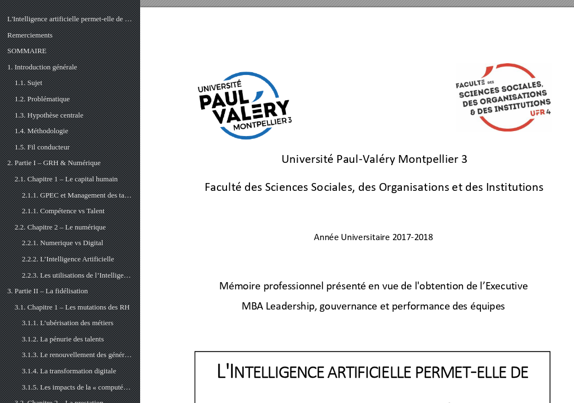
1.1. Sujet (28, 82)
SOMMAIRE (27, 50)
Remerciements (30, 35)
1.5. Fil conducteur (42, 147)
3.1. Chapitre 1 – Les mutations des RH (72, 307)
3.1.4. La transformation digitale (69, 371)
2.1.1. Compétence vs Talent (63, 211)
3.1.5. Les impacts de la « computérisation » (77, 387)
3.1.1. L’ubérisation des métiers (67, 322)
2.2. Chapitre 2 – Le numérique (60, 227)
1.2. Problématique (42, 99)
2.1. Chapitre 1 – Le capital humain (66, 179)
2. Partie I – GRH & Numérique (53, 162)
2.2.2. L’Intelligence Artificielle (68, 259)
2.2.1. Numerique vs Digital (62, 242)
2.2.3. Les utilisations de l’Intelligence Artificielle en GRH (77, 275)
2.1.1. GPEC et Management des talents (77, 195)
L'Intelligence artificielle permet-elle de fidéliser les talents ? (70, 19)
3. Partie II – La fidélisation (47, 291)
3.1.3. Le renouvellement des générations (77, 354)
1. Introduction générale (42, 67)
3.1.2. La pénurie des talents (63, 339)
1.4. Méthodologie (41, 130)
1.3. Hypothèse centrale (49, 115)
